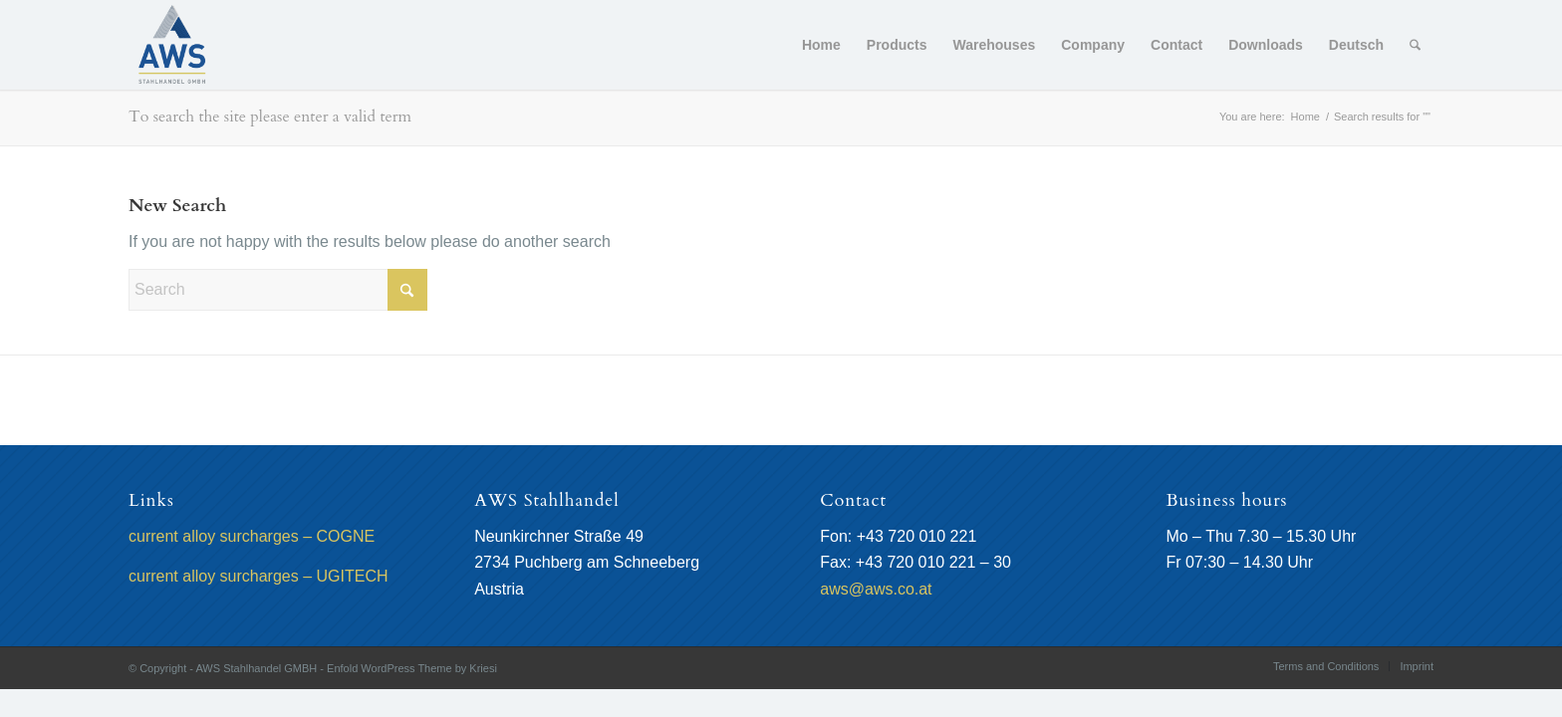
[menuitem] (821, 45)
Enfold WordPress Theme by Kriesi (412, 668)
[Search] (1415, 45)
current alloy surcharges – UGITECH (259, 576)
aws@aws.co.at (875, 589)
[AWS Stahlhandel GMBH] (172, 45)
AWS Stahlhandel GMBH (256, 668)
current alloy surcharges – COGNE (252, 536)
